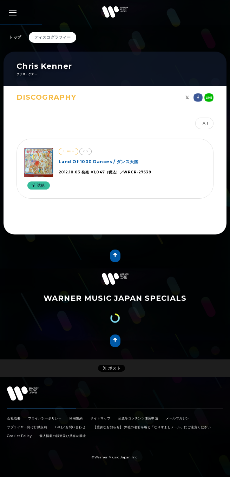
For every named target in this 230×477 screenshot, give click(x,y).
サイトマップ (100, 418)
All (205, 123)
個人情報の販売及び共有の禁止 (62, 436)
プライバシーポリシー (44, 418)
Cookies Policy (19, 436)
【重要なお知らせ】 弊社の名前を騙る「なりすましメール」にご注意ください (152, 427)
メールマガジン (177, 418)
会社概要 (13, 418)
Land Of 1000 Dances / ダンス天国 (99, 161)
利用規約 (76, 418)
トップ (15, 37)
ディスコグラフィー (52, 37)
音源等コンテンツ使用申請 (138, 418)
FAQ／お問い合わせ (70, 427)
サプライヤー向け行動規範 (27, 427)
